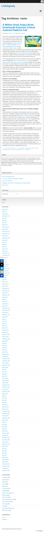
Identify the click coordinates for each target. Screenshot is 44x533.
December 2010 (6, 308)
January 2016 (5, 213)
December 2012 (6, 268)
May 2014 (4, 244)
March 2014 (5, 249)
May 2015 (4, 220)
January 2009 (5, 356)
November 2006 (6, 413)
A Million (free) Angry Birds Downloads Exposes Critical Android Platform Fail (19, 27)
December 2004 (6, 464)
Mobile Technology (11, 148)
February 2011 (5, 303)
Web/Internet (5, 510)
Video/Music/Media (6, 508)
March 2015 (5, 224)
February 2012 (5, 284)
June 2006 (4, 424)
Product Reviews (6, 501)
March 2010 (5, 328)
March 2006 (5, 431)
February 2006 (5, 433)
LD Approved (5, 488)
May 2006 (4, 426)
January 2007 (5, 409)
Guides (3, 486)
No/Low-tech (5, 497)
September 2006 (6, 418)
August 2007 (5, 393)
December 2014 (6, 231)
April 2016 (4, 211)
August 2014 (5, 240)
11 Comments (27, 149)
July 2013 (4, 260)
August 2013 (5, 257)
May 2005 (4, 453)
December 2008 (6, 358)
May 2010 (4, 323)
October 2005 (5, 442)
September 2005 (6, 444)
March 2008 (5, 378)
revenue (19, 149)
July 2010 (4, 319)
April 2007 (4, 402)
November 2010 (6, 310)
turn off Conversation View (29, 115)
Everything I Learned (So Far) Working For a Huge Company (16, 183)
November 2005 (6, 439)
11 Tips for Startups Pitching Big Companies (12, 178)
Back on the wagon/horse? (8, 176)
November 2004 (6, 466)
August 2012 (5, 275)
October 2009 (5, 336)
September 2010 (6, 314)
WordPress (4, 519)
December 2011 (6, 288)
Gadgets (4, 479)
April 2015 (4, 222)
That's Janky (5, 504)
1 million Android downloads (24, 53)
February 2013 (5, 264)
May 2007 (4, 400)
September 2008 (6, 365)
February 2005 (5, 459)
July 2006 (4, 422)
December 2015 (6, 216)
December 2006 (6, 411)
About (3, 202)
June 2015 (4, 218)
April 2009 (4, 349)
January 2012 (5, 286)
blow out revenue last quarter (20, 60)
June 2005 (4, 450)
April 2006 (4, 428)
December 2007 (6, 385)
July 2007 (4, 396)
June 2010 (4, 321)
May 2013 (4, 262)
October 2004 (5, 468)
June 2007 (4, 398)
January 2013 (5, 266)
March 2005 (5, 457)
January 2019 (5, 209)
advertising (21, 148)
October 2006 (5, 415)
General (4, 484)
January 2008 (5, 382)
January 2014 (5, 251)
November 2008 (6, 360)
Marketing (4, 490)
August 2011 (5, 297)
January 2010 (5, 332)
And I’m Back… (5, 185)
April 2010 (4, 325)
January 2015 (5, 229)
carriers (36, 148)
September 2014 (6, 238)
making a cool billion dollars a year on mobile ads (15, 62)
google (11, 149)
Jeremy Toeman (21, 33)
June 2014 (4, 242)
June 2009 (4, 345)
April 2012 (4, 279)
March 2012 (5, 281)
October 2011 (5, 292)
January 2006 (5, 435)
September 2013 (6, 255)
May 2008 (4, 374)
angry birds (31, 148)
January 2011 (5, 306)
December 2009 (6, 334)
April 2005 (4, 455)
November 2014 (6, 233)
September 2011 (6, 295)
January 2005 (5, 461)
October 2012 (5, 270)
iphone (15, 149)
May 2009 (4, 347)
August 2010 (5, 317)
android (26, 148)
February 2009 (5, 354)
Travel (3, 506)
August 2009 (5, 341)
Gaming (4, 482)
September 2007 (6, 391)
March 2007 (5, 404)
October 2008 (5, 363)
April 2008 (4, 376)
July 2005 (4, 448)
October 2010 (5, 312)
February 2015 (5, 227)
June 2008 (4, 371)
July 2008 (4, 369)
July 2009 (4, 343)
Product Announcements (8, 499)
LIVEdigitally (8, 6)
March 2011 (5, 301)
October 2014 (5, 235)
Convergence (5, 477)
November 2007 (6, 387)
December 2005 (6, 437)
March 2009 (5, 352)
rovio (22, 149)
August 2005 (5, 446)
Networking (5, 495)
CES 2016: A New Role (7, 180)
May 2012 (4, 277)
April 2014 (4, 246)
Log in (3, 517)
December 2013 (6, 253)
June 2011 (4, 299)
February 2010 (5, 330)
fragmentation (6, 149)
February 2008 (5, 380)
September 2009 (6, 339)
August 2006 (5, 420)
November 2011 (6, 290)
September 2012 (6, 273)
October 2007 (5, 389)
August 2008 (5, 367)
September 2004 (6, 470)
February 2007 (5, 407)
